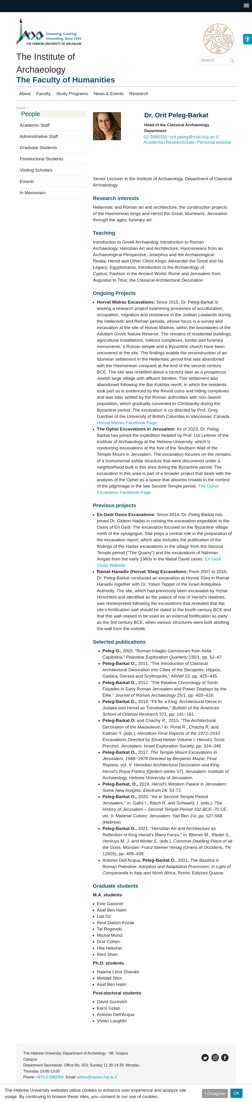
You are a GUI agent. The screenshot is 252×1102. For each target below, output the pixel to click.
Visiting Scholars (36, 170)
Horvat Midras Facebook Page (127, 422)
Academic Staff (35, 125)
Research (138, 93)
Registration (197, 93)
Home (21, 108)
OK (236, 1093)
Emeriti (27, 181)
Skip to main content (20, 15)
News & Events (109, 93)
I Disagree (215, 1093)
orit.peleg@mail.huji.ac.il (194, 136)
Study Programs (72, 93)
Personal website (214, 142)
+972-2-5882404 (50, 1077)
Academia (153, 142)
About (25, 93)
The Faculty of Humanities (65, 79)
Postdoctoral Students (41, 158)
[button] (247, 93)
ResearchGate (180, 142)
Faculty (43, 93)
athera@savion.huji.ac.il (97, 1077)
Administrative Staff (39, 136)
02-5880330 (155, 136)
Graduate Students (38, 147)
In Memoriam (33, 192)
